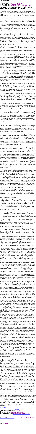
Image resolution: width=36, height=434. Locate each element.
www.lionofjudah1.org (3, 407)
